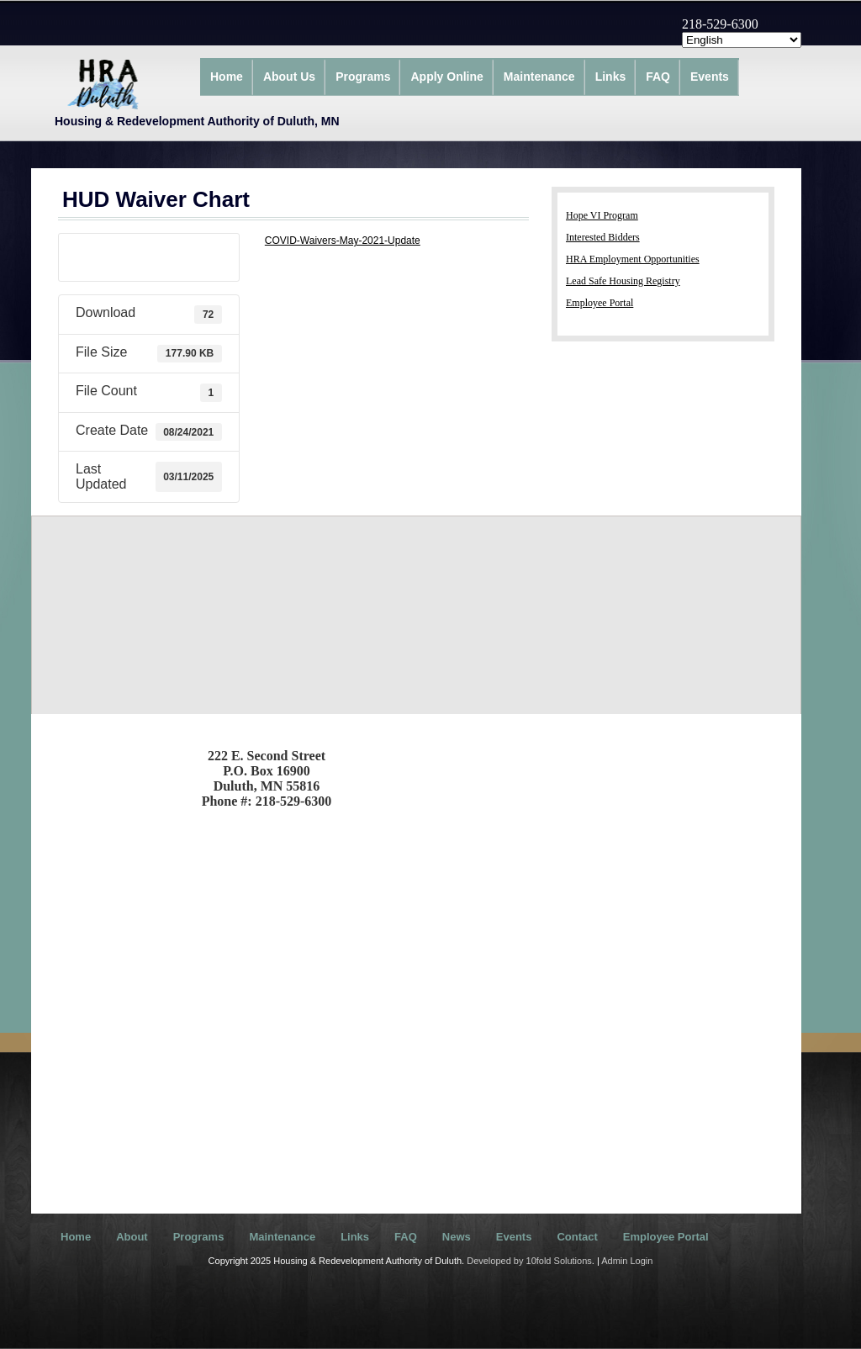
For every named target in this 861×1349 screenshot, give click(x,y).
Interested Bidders (603, 237)
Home (226, 76)
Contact (577, 1236)
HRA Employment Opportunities (633, 259)
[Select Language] (741, 40)
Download (149, 257)
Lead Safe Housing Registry (623, 281)
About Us (289, 76)
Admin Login (626, 1261)
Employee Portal (599, 303)
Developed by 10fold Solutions (529, 1261)
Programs (362, 76)
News (456, 1236)
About (132, 1236)
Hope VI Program (602, 215)
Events (709, 76)
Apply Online (446, 76)
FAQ (658, 76)
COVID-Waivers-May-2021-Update (342, 240)
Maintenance (539, 76)
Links (610, 76)
